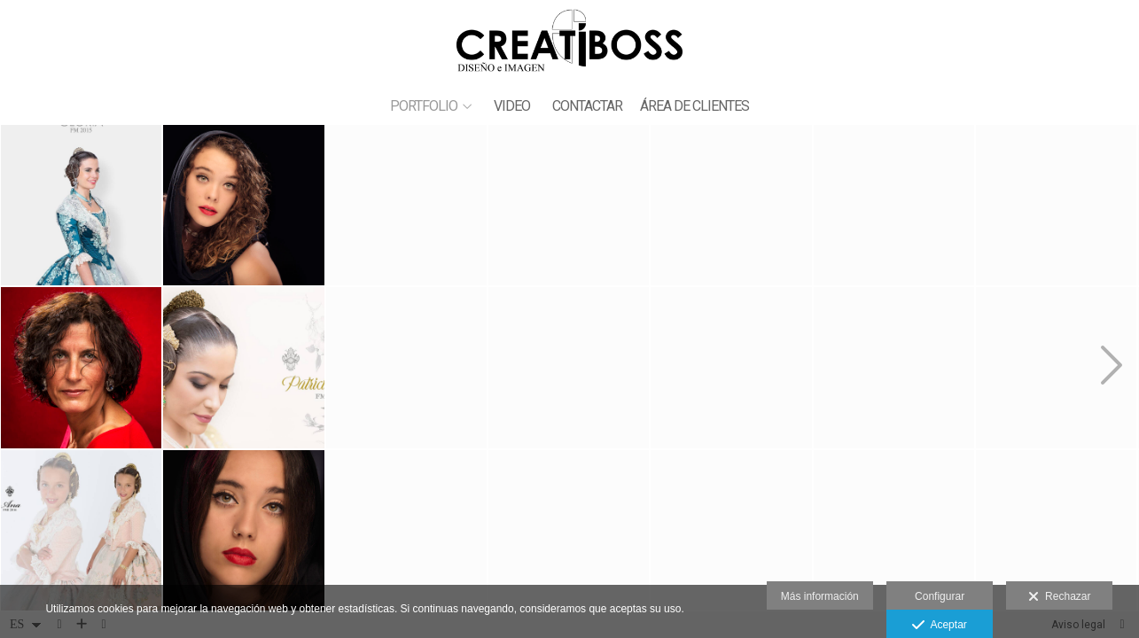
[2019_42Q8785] (1056, 205)
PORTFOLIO (423, 106)
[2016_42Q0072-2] (731, 367)
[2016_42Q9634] (1056, 530)
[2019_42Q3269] (406, 530)
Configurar (939, 596)
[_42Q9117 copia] (894, 530)
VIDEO (512, 106)
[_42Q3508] (406, 367)
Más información (820, 596)
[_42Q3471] (243, 205)
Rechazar (1059, 597)
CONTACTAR (587, 106)
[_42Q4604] (569, 205)
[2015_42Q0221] (81, 205)
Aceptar (939, 626)
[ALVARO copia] (731, 205)
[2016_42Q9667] (81, 530)
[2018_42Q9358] (731, 530)
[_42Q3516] (243, 530)
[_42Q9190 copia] (1056, 367)
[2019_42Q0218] (243, 367)
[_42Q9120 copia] (894, 205)
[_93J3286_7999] (81, 367)
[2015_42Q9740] (569, 367)
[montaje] (569, 530)
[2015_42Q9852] (406, 205)
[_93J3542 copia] (894, 367)
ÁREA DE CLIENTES (694, 106)
